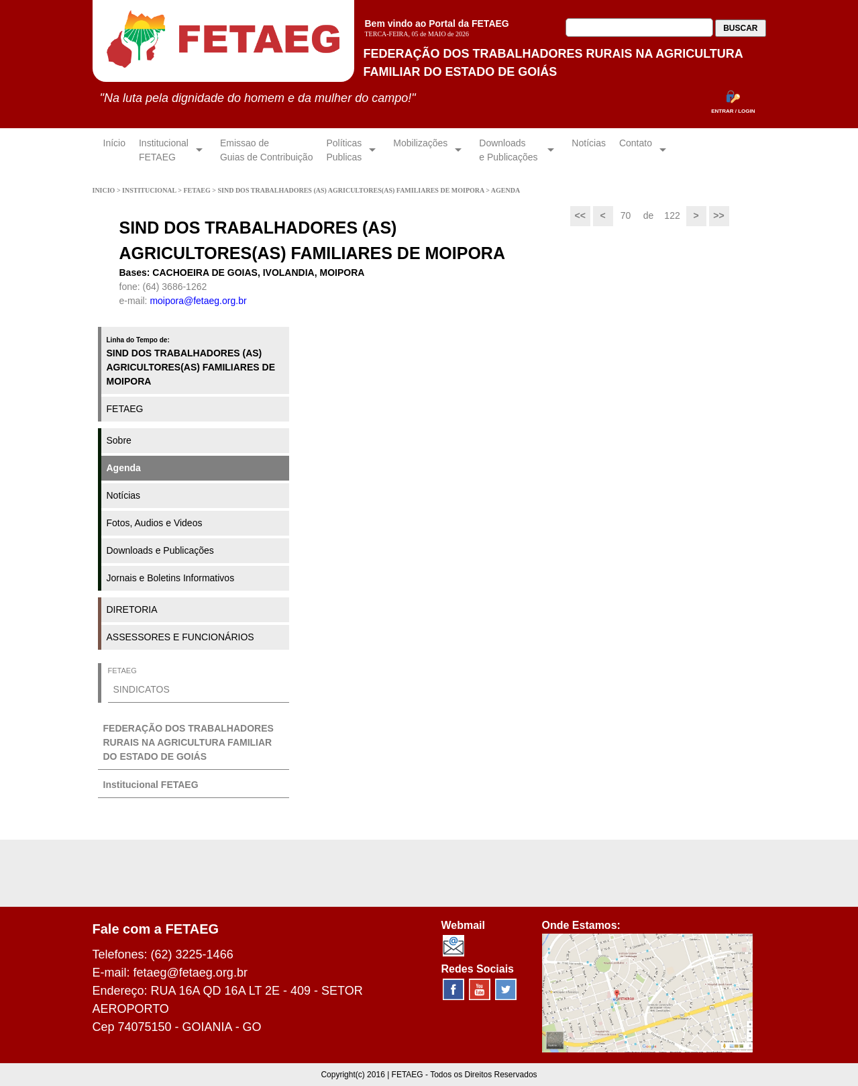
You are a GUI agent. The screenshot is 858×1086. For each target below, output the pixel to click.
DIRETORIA (132, 609)
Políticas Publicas (344, 150)
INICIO (105, 190)
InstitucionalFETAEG (164, 150)
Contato (635, 150)
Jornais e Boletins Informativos (171, 578)
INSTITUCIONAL (150, 190)
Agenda (124, 467)
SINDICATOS (141, 689)
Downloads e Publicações (160, 550)
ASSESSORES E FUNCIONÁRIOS (180, 637)
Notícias (589, 150)
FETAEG (197, 190)
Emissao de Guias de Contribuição (266, 150)
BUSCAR (740, 28)
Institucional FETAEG (151, 784)
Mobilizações (420, 150)
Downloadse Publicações (509, 150)
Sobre (119, 440)
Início (114, 150)
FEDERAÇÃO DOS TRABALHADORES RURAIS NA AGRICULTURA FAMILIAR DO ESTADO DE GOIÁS (188, 742)
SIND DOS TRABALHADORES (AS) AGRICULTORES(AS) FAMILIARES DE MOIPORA (352, 190)
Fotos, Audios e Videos (155, 522)
